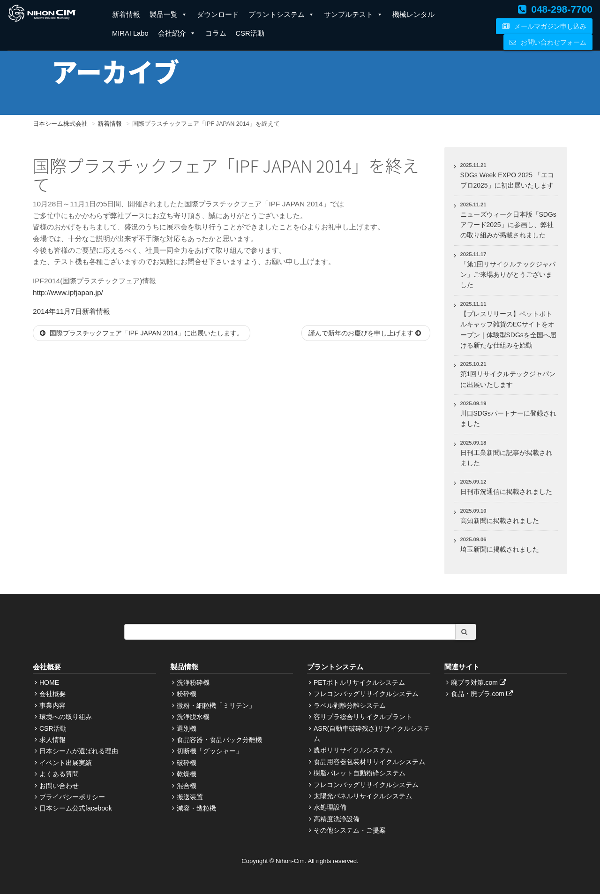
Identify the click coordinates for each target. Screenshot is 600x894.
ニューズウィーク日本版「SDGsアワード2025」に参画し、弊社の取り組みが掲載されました (508, 225)
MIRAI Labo (130, 33)
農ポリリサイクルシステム (353, 750)
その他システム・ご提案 (350, 830)
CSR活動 (250, 33)
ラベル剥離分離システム (350, 705)
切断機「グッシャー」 (209, 751)
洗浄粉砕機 (193, 682)
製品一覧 (169, 14)
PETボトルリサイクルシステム (359, 682)
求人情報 (52, 739)
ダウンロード (218, 14)
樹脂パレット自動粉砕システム (359, 773)
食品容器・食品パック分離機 (219, 739)
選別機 (186, 728)
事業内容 (52, 705)
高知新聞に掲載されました (499, 520)
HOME (49, 682)
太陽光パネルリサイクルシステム (363, 796)
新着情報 (126, 14)
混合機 (186, 785)
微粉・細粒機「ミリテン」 (216, 705)
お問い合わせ (59, 785)
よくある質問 (59, 774)
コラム (215, 33)
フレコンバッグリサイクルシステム (366, 693)
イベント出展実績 (65, 762)
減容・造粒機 (196, 808)
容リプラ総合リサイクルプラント (363, 716)
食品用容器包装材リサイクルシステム (369, 761)
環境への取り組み (65, 716)
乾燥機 (186, 774)
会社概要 (52, 693)
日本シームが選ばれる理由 (78, 751)
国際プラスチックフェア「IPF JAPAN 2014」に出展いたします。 (141, 333)
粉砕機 (186, 693)
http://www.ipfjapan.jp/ (68, 292)
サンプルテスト (353, 14)
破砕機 (186, 762)
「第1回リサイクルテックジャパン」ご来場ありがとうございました (508, 274)
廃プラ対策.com (480, 682)
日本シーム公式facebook (75, 808)
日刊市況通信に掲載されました (506, 491)
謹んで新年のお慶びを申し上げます (365, 333)
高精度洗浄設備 (337, 819)
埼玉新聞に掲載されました (499, 549)
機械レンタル (413, 14)
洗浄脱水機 (193, 716)
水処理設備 (330, 807)
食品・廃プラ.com (483, 693)
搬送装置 (190, 797)
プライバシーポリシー (72, 797)
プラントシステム (281, 14)
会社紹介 (177, 33)
